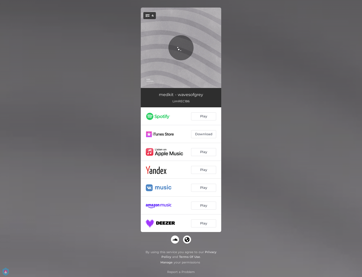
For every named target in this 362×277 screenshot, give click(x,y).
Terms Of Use (189, 257)
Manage (166, 262)
